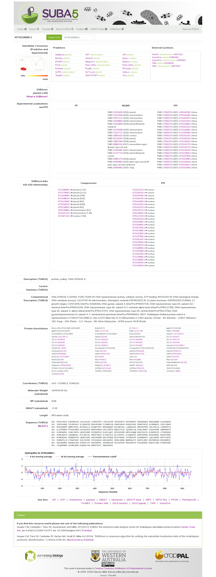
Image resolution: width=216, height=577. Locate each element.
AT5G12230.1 (138, 216)
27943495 (117, 150)
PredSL (88, 68)
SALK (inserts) (120, 503)
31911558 (117, 115)
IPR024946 (177, 354)
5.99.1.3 (135, 328)
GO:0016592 (137, 345)
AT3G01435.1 (185, 121)
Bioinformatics (74, 539)
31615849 (117, 124)
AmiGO (155, 54)
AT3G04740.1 (185, 138)
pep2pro (90, 499)
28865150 (117, 144)
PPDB (174, 499)
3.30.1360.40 (178, 334)
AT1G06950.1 (64, 190)
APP (62, 499)
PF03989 (137, 360)
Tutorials (47, 29)
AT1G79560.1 (64, 192)
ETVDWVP (175, 357)
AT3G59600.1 (138, 225)
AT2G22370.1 (185, 144)
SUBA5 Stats (98, 29)
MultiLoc (126, 61)
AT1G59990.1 (64, 195)
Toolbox (82, 29)
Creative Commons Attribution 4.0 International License (123, 568)
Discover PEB (190, 29)
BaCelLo (59, 58)
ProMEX (86, 503)
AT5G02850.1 (185, 124)
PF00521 (102, 360)
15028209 (168, 63)
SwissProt (156, 57)
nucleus (132, 58)
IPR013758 (105, 354)
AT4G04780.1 (185, 112)
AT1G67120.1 (64, 216)
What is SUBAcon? (37, 96)
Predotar (59, 68)
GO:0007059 (174, 342)
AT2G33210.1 (64, 213)
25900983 (117, 162)
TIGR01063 (142, 371)
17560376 (167, 112)
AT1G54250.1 (138, 254)
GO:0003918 (60, 339)
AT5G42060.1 (185, 115)
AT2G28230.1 (185, 141)
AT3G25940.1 (138, 233)
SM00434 (139, 365)
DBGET (103, 499)
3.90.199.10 (63, 337)
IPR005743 (177, 351)
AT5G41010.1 (138, 207)
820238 (104, 337)
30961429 (117, 135)
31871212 (117, 118)
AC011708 (138, 331)
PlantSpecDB (189, 499)
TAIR (154, 63)
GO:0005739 (174, 339)
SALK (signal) (139, 503)
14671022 (178, 54)
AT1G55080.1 (185, 132)
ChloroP (89, 58)
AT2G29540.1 (185, 153)
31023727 (117, 132)
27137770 (117, 153)
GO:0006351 (103, 342)
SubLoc (126, 72)
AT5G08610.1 (64, 198)
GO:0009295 (60, 345)
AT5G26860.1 (64, 210)
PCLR (57, 65)
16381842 (174, 57)
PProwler (127, 68)
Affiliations (117, 29)
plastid (68, 54)
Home (22, 29)
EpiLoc (125, 58)
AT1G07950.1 (185, 156)
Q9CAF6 (63, 351)
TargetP (59, 75)
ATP (87, 54)
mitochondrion (96, 54)
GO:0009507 (103, 345)
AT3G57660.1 (185, 167)
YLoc (125, 75)
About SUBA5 (65, 29)
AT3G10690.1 (179, 345)
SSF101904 (106, 368)
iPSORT (58, 61)
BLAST (43, 425)
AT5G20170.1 (185, 147)
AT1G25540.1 (185, 162)
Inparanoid (116, 499)
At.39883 (177, 371)
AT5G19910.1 (185, 164)
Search (34, 29)
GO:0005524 (103, 339)
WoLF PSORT (91, 75)
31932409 (117, 112)
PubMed (86, 530)
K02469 (101, 357)
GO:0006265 (60, 342)
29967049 (117, 141)
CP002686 (175, 331)
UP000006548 (65, 365)
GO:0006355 (137, 342)
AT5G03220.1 (185, 135)
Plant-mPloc (91, 65)
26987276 (117, 159)
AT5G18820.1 (64, 207)
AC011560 (104, 331)
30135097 (117, 138)
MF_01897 (62, 348)
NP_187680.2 (105, 365)
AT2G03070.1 (185, 118)
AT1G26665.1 (185, 130)
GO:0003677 (174, 337)
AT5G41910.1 (185, 127)
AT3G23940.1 (64, 201)
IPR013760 (139, 354)
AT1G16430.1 (185, 150)
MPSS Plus (161, 499)
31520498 (117, 130)
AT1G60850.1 (138, 248)
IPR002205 (139, 351)
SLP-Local (90, 72)
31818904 (117, 121)
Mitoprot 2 (90, 61)
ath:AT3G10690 (63, 357)
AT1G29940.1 (138, 257)
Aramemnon (75, 499)
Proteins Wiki (101, 503)
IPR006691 (62, 354)
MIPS (148, 499)
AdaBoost (59, 54)
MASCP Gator (134, 499)
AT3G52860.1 (185, 159)
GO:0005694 (137, 339)
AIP (54, 499)
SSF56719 (140, 368)
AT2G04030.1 (64, 204)
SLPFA (58, 72)
